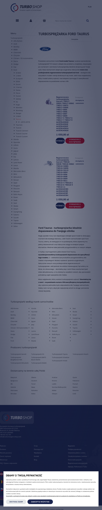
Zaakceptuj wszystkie (40, 502)
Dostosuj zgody (16, 502)
